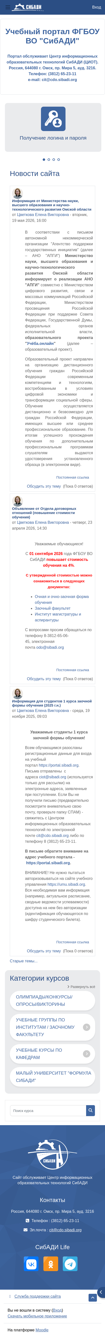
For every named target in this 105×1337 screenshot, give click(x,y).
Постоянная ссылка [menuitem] (72, 477)
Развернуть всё (83, 987)
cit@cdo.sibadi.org (52, 835)
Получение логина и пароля (53, 138)
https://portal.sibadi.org (59, 765)
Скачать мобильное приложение (37, 1316)
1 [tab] (44, 159)
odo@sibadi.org (50, 647)
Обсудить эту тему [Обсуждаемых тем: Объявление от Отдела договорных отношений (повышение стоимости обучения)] (44, 679)
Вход (96, 7)
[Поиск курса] (48, 1110)
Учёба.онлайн (40, 343)
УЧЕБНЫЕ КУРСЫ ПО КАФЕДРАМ (39, 1054)
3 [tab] (53, 159)
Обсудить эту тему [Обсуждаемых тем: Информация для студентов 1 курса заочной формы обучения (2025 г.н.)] (44, 951)
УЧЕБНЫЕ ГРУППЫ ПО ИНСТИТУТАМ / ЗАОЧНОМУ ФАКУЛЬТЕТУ (45, 1027)
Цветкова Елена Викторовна (43, 215)
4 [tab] (58, 159)
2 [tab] (49, 159)
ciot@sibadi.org (52, 777)
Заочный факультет (52, 608)
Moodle (42, 1330)
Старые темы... (24, 961)
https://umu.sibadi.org (66, 884)
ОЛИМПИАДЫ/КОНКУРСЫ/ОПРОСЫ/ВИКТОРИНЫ (44, 1001)
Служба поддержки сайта (34, 1296)
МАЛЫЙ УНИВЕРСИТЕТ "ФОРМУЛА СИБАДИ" (53, 1077)
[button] (92, 1298)
